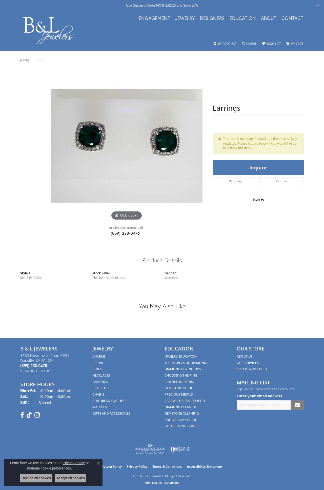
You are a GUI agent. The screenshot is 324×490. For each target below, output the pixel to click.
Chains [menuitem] (98, 394)
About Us (245, 356)
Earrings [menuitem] (100, 381)
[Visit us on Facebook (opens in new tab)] (22, 415)
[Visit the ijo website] (180, 449)
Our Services (248, 362)
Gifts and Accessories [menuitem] (111, 413)
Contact (292, 18)
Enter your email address (259, 396)
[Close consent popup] (98, 463)
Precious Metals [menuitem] (179, 394)
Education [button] (243, 18)
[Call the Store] (33, 365)
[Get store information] (36, 371)
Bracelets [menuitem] (100, 388)
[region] (126, 146)
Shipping (235, 181)
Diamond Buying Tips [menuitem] (183, 369)
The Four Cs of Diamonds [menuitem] (186, 362)
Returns (282, 181)
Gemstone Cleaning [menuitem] (182, 413)
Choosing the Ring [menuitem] (181, 375)
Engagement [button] (154, 18)
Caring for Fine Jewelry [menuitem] (185, 400)
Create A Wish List (252, 369)
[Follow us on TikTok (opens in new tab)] (29, 415)
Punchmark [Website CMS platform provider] (171, 483)
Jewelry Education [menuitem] (181, 356)
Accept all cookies (70, 478)
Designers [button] (212, 18)
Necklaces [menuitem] (101, 375)
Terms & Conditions (167, 466)
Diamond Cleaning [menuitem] (181, 407)
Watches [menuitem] (99, 407)
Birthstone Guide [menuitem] (180, 381)
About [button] (268, 18)
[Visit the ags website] (150, 449)
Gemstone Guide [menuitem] (179, 388)
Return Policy (112, 466)
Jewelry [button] (185, 18)
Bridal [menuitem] (98, 362)
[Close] (318, 5)
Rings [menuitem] (97, 369)
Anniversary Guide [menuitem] (181, 419)
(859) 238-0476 (125, 233)
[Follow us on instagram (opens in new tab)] (37, 415)
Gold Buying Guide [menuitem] (181, 426)
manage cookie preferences (49, 468)
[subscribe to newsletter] (297, 405)
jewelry (25, 60)
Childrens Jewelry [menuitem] (108, 400)
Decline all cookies (36, 478)
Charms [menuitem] (99, 356)
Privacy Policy (137, 466)
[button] (225, 44)
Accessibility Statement (204, 466)
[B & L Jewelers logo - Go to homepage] (51, 30)
